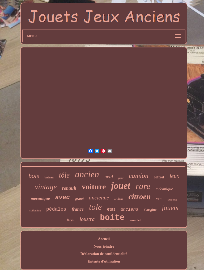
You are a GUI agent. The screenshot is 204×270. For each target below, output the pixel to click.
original (172, 199)
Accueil (104, 239)
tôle (64, 175)
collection (35, 210)
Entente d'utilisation (104, 261)
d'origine (150, 210)
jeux (174, 176)
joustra (87, 219)
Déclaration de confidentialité (104, 254)
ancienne (99, 197)
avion (118, 199)
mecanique (40, 198)
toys (70, 219)
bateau (49, 177)
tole (95, 207)
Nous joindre (104, 246)
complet (135, 220)
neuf (108, 176)
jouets (170, 208)
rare (142, 186)
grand (79, 199)
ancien (87, 174)
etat (111, 209)
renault (69, 188)
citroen (140, 196)
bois (33, 175)
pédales (56, 209)
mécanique (164, 189)
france (78, 209)
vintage (46, 187)
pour (121, 178)
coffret (159, 177)
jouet (120, 186)
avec (62, 197)
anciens (129, 209)
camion (138, 175)
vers (159, 199)
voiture (94, 186)
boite (112, 217)
